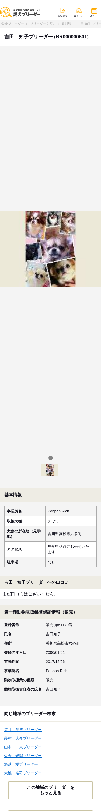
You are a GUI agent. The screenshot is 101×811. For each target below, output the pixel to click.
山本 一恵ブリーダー (23, 747)
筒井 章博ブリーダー (23, 730)
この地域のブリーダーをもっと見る (50, 790)
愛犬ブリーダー (12, 24)
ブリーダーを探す (43, 24)
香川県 (66, 24)
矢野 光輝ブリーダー (23, 755)
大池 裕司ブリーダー (23, 773)
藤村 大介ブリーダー (23, 738)
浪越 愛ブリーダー (21, 764)
